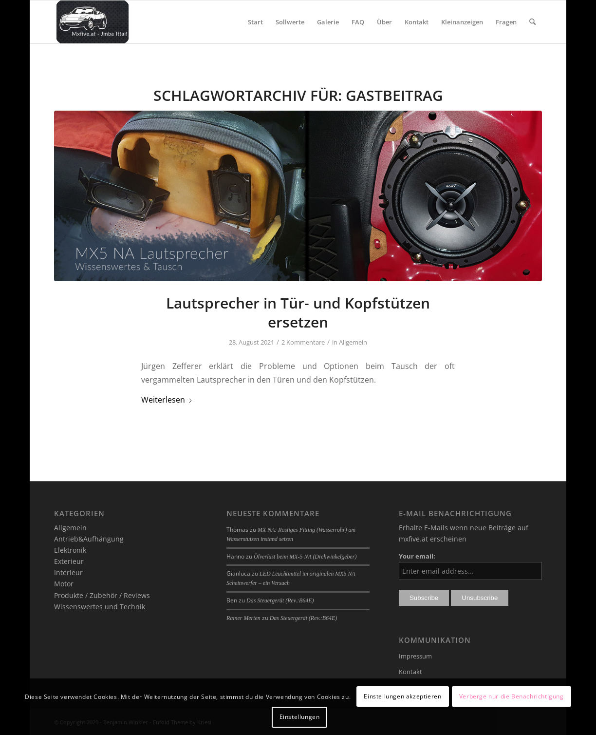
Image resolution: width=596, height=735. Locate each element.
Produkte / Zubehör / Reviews (102, 595)
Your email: (417, 556)
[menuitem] (255, 21)
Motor (64, 583)
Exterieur (69, 561)
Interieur (68, 572)
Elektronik (70, 550)
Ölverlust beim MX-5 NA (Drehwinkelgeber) (305, 556)
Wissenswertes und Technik (99, 606)
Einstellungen (299, 717)
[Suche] (532, 21)
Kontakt (410, 671)
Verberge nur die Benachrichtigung (511, 696)
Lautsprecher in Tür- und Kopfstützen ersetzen (298, 312)
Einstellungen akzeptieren (402, 696)
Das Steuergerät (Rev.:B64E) (280, 600)
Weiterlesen (167, 399)
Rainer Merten (243, 618)
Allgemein (353, 342)
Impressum (415, 656)
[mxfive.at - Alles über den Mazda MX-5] (92, 21)
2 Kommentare (303, 342)
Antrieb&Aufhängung (89, 538)
